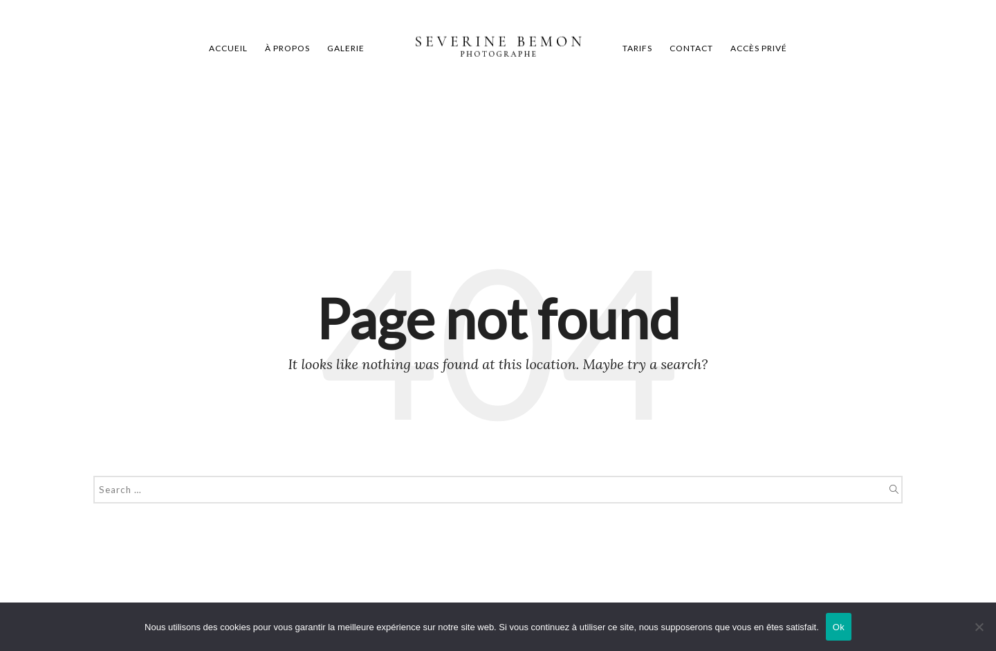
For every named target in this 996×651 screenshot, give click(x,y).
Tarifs (637, 48)
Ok (839, 627)
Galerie (346, 48)
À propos (287, 48)
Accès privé (758, 48)
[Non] (979, 627)
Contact (691, 48)
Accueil (228, 48)
